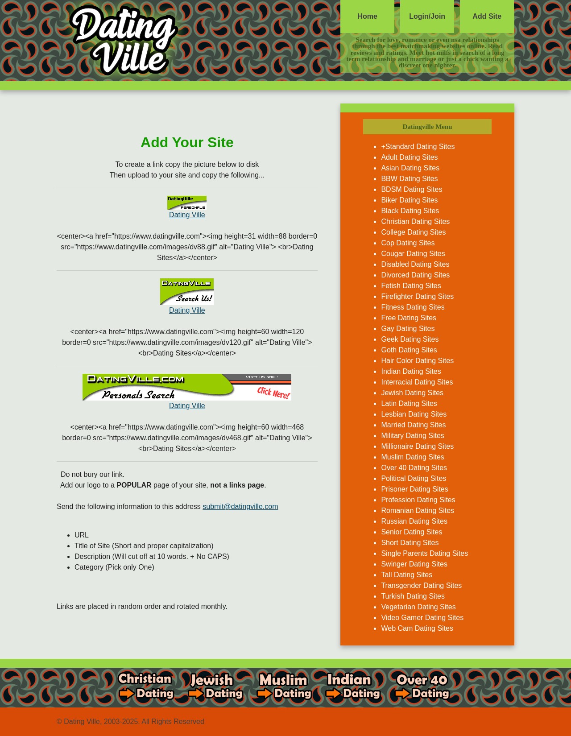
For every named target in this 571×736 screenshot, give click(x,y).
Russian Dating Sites (414, 521)
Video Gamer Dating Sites (422, 617)
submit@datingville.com (240, 506)
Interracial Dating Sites (417, 382)
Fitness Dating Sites (412, 307)
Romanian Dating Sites (417, 510)
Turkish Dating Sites (413, 596)
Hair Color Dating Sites (417, 360)
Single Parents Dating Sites (424, 553)
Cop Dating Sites (407, 243)
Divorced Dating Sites (415, 275)
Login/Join (427, 16)
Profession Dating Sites (418, 500)
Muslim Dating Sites (412, 457)
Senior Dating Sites (411, 532)
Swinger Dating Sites (414, 564)
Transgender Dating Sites (421, 585)
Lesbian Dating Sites (414, 414)
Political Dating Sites (413, 478)
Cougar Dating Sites (413, 253)
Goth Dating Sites (409, 350)
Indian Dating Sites (411, 371)
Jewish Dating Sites (412, 393)
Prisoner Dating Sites (414, 489)
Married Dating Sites (413, 425)
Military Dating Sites (412, 435)
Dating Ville (187, 215)
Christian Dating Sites (415, 221)
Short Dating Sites (410, 542)
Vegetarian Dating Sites (418, 607)
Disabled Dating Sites (415, 264)
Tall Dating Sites (406, 575)
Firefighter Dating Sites (417, 296)
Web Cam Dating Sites (417, 628)
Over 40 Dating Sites (414, 467)
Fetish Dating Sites (411, 285)
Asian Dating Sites (410, 168)
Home (367, 16)
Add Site (486, 16)
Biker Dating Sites (409, 200)
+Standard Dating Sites (418, 146)
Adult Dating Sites (409, 157)
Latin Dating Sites (409, 403)
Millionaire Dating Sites (417, 446)
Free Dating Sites (408, 318)
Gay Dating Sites (407, 328)
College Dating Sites (413, 232)
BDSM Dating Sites (411, 189)
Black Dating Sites (410, 211)
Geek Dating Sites (410, 339)
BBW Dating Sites (409, 178)
